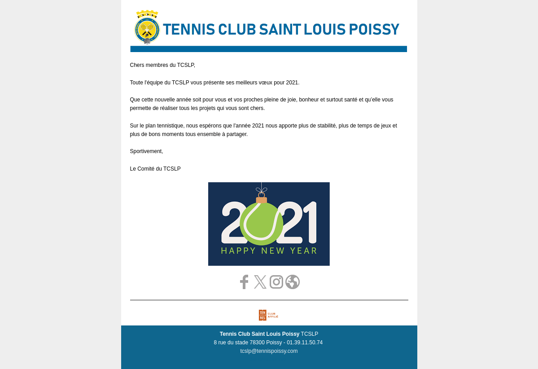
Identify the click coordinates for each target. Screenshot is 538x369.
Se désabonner (268, 359)
